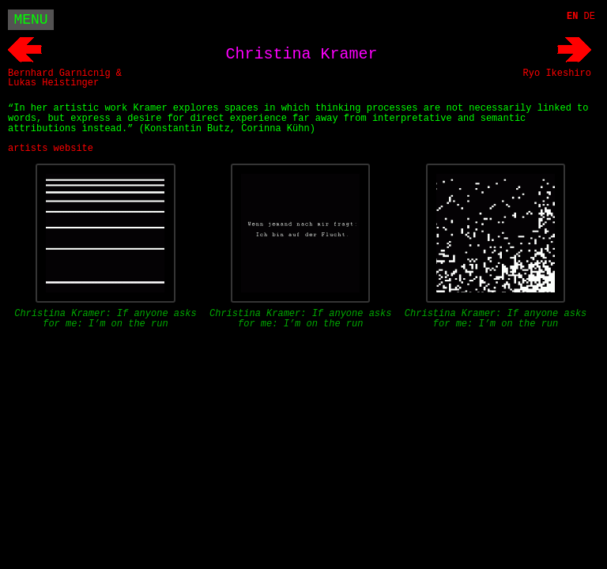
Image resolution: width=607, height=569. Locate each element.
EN (572, 16)
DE (589, 16)
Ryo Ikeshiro (557, 73)
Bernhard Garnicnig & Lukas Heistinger (65, 78)
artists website (50, 148)
